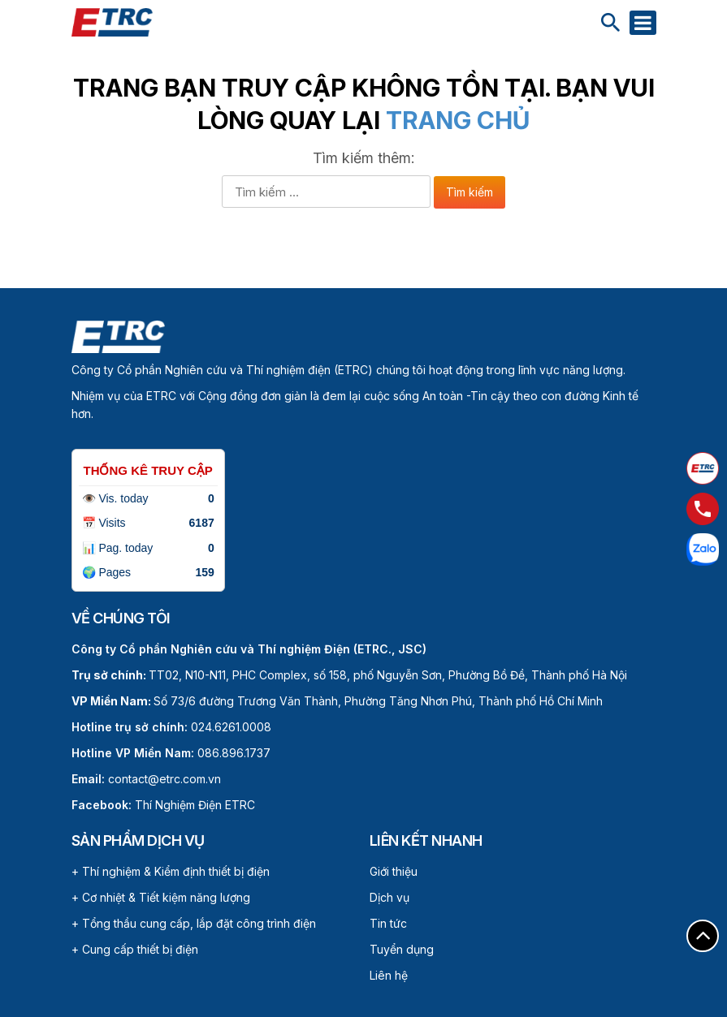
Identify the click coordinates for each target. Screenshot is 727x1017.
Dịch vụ (389, 897)
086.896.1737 (233, 753)
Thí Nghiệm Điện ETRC (163, 805)
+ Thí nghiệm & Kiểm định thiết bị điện (170, 871)
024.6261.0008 (231, 727)
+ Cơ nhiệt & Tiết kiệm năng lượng (160, 897)
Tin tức (388, 923)
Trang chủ (458, 120)
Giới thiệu (394, 871)
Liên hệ (389, 975)
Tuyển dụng (402, 949)
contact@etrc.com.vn (164, 779)
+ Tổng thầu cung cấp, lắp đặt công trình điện (193, 923)
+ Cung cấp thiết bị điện (134, 949)
